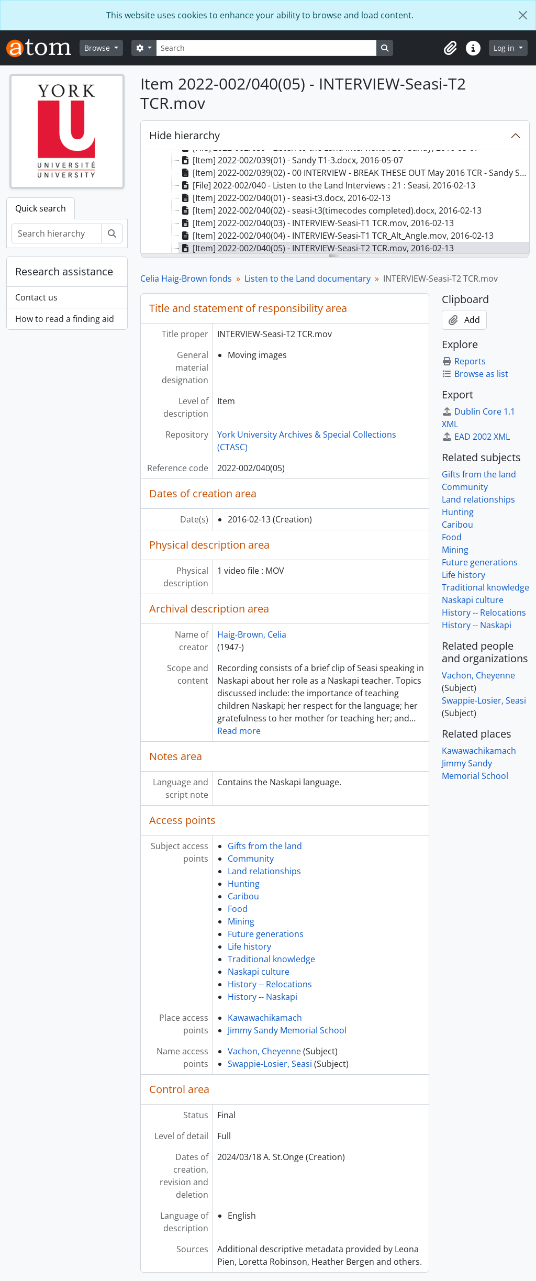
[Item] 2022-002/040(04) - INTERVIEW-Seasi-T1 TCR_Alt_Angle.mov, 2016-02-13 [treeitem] (336, 235)
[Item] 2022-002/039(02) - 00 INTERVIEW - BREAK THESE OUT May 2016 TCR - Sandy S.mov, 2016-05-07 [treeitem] (354, 172)
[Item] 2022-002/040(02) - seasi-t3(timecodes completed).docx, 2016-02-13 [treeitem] (330, 210)
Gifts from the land (265, 846)
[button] (450, 48)
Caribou (243, 896)
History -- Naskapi (262, 996)
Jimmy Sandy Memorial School (287, 1030)
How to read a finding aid (64, 319)
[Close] (522, 15)
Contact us (36, 297)
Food (238, 909)
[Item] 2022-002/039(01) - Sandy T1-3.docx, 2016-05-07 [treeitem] (291, 160)
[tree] (335, 202)
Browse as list (475, 374)
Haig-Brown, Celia (251, 634)
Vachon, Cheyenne (264, 1051)
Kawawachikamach (265, 1017)
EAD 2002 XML (476, 436)
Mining (241, 921)
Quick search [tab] (40, 208)
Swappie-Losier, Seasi (270, 1064)
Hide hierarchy (184, 135)
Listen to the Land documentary (307, 278)
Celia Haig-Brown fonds (186, 278)
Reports (464, 361)
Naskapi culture (258, 971)
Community (251, 858)
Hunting (244, 883)
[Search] (266, 48)
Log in (505, 48)
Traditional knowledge (271, 959)
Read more (239, 731)
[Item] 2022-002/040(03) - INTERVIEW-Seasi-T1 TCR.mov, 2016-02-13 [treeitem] (316, 223)
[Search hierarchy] (56, 233)
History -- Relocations (270, 984)
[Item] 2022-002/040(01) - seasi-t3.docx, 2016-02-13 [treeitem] (284, 198)
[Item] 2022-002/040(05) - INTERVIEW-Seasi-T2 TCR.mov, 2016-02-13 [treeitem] (316, 248)
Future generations (266, 934)
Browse (98, 48)
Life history (249, 946)
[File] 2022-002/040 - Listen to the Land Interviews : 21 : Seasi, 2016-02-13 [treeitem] (327, 185)
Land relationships (264, 871)
